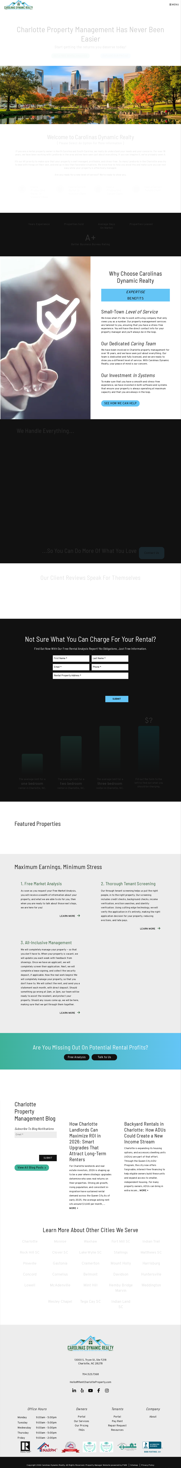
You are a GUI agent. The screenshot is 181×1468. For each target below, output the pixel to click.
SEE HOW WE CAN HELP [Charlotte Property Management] (120, 403)
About (153, 1417)
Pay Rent (117, 1421)
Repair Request (117, 1425)
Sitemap (134, 1465)
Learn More (67, 916)
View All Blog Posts (30, 1168)
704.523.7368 (90, 1374)
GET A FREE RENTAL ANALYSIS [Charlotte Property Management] (70, 51)
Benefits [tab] (135, 298)
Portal (81, 1417)
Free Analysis (77, 1057)
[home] (18, 4)
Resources (117, 1430)
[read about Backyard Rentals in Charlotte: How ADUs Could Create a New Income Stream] (145, 1132)
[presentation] (106, 685)
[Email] (71, 667)
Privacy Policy (147, 1465)
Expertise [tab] (135, 292)
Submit (117, 699)
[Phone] (110, 667)
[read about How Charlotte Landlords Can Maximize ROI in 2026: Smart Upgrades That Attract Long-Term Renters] (90, 1141)
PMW (124, 1465)
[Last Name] (110, 658)
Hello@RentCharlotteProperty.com (90, 1382)
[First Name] (71, 658)
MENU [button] (174, 4)
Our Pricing (81, 1425)
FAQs (82, 1430)
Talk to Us (104, 1057)
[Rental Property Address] (90, 676)
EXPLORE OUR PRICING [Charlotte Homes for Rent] (115, 51)
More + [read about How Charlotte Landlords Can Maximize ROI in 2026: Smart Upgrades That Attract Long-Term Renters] (73, 1208)
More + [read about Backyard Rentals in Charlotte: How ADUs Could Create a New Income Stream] (144, 1190)
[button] (74, 1390)
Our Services (81, 1421)
